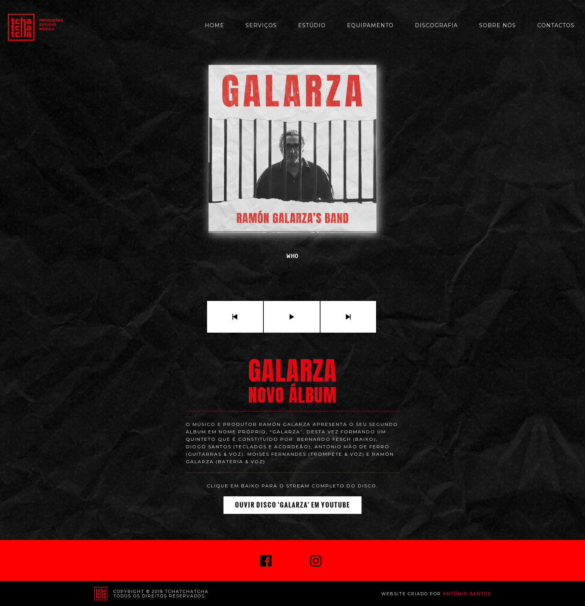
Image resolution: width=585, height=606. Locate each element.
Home (214, 25)
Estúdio (312, 25)
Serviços (261, 25)
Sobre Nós (497, 25)
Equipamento (370, 25)
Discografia (436, 25)
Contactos (556, 25)
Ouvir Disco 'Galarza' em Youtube (292, 505)
